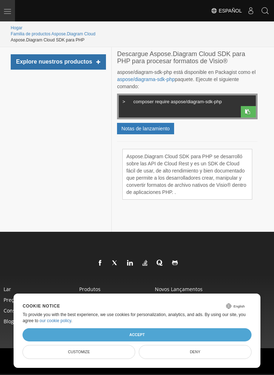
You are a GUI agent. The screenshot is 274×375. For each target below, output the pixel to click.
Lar (7, 289)
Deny (195, 352)
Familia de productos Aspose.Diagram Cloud (53, 33)
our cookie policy (55, 320)
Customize (79, 352)
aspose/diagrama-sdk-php (146, 79)
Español (226, 11)
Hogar (16, 27)
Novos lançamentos (179, 289)
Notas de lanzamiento (145, 128)
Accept (136, 334)
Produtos (90, 289)
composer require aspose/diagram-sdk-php (186, 100)
